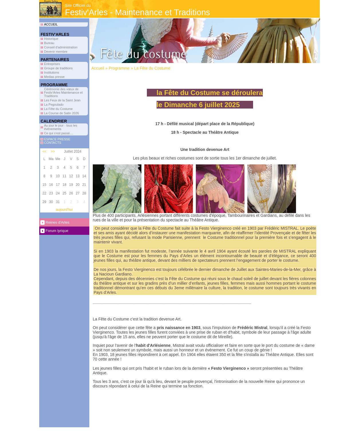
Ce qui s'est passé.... (58, 133)
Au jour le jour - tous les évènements (60, 127)
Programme (119, 68)
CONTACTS (52, 142)
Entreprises (52, 64)
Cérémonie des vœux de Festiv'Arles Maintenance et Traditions (63, 92)
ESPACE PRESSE (57, 139)
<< (44, 151)
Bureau (49, 43)
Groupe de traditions (58, 68)
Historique (51, 38)
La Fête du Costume (58, 109)
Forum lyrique (57, 231)
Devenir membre (55, 51)
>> (53, 151)
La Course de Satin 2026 (61, 113)
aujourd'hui (64, 210)
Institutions (51, 72)
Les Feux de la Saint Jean (62, 100)
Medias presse (54, 76)
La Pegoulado (54, 104)
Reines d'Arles (57, 222)
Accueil (97, 68)
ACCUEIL (51, 24)
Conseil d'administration (60, 47)
